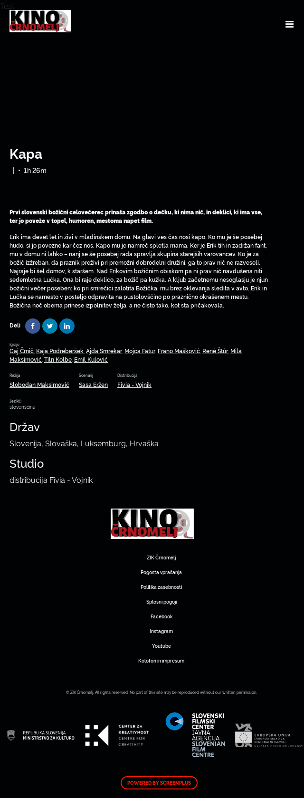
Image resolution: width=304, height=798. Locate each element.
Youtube (161, 646)
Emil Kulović (91, 359)
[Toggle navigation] (289, 24)
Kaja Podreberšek (60, 350)
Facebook (161, 616)
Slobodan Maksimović (39, 384)
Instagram (161, 631)
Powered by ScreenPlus (159, 782)
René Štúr (215, 350)
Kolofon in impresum (161, 660)
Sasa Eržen (93, 384)
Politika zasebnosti (161, 587)
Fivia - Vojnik (134, 384)
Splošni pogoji (161, 601)
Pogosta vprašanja (161, 572)
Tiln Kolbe (58, 359)
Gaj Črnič (22, 350)
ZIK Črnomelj (161, 557)
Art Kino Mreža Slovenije (152, 524)
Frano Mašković (179, 350)
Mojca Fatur (139, 350)
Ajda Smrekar (104, 350)
